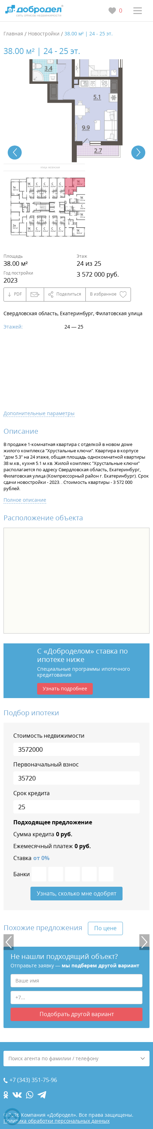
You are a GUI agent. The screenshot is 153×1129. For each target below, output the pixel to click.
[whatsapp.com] (29, 1094)
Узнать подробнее (65, 688)
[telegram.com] (41, 1094)
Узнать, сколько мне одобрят (76, 893)
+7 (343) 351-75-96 (33, 1080)
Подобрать (77, 1014)
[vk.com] (17, 1094)
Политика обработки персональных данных (57, 1120)
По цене (105, 928)
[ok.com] (6, 1094)
